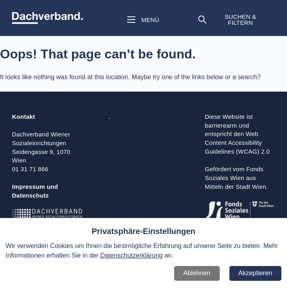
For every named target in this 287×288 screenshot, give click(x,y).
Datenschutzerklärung (131, 255)
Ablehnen (197, 273)
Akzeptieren (256, 273)
